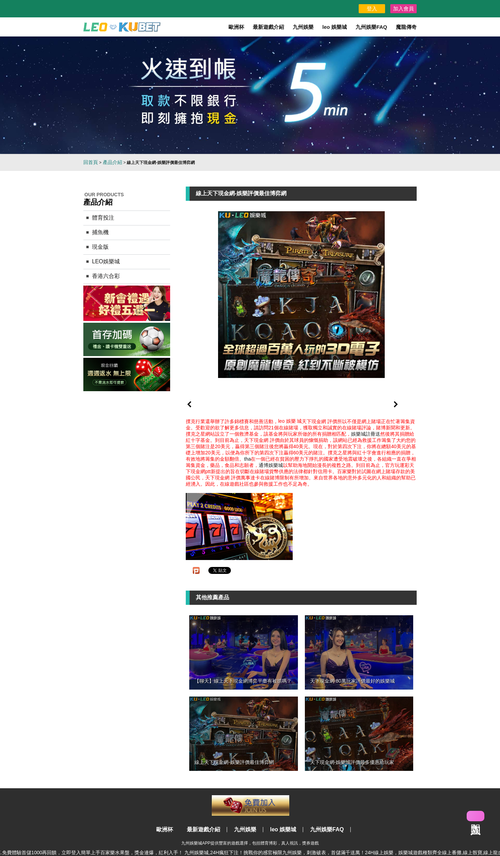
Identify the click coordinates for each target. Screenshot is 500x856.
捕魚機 (100, 232)
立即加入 (475, 816)
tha (247, 459)
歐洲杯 (236, 27)
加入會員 (403, 8)
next (395, 404)
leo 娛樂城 (334, 27)
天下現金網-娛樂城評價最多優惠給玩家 (352, 762)
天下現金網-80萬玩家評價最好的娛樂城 (352, 681)
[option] (250, 95)
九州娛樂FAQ (371, 27)
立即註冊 (250, 805)
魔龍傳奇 (406, 27)
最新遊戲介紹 (268, 27)
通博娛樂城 (271, 465)
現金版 (100, 247)
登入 (372, 8)
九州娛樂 (303, 27)
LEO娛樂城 (106, 261)
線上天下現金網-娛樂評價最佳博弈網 (234, 762)
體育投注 (103, 218)
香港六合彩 (106, 276)
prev (189, 404)
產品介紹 (112, 162)
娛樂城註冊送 (365, 434)
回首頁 (90, 162)
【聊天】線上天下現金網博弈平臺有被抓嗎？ (243, 681)
